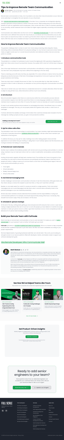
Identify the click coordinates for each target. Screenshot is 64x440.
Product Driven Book (53, 414)
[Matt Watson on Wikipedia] (27, 249)
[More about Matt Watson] (6, 260)
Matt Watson (9, 10)
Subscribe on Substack (32, 336)
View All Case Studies (32, 316)
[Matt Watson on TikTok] (25, 249)
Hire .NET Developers (21, 412)
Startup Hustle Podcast (54, 419)
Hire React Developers (22, 405)
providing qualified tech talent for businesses (27, 225)
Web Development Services (39, 429)
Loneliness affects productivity (30, 133)
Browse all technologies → (23, 421)
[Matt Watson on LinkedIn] (21, 249)
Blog (50, 410)
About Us (51, 405)
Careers (50, 417)
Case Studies (51, 408)
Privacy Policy (21, 435)
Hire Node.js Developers (22, 408)
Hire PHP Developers (21, 414)
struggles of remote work (41, 33)
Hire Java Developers (21, 417)
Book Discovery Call (53, 121)
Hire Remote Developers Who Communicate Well (22, 242)
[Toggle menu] (60, 3)
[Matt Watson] (2, 11)
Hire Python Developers (22, 410)
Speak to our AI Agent (41, 387)
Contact (50, 421)
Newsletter (51, 412)
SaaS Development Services (39, 423)
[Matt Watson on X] (23, 249)
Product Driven (27, 269)
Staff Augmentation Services (39, 409)
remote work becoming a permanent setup (16, 21)
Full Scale (20, 259)
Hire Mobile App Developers (23, 419)
